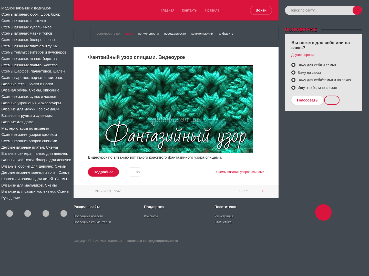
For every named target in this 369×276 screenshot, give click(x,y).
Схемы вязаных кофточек (24, 20)
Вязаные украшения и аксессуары (31, 101)
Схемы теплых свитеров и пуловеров (34, 51)
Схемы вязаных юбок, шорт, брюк (30, 14)
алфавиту (226, 33)
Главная (168, 10)
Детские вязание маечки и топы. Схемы (35, 168)
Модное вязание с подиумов (26, 8)
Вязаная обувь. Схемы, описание (30, 88)
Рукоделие (11, 193)
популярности (148, 33)
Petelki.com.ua (111, 241)
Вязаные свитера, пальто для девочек (34, 150)
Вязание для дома (18, 119)
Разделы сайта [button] (87, 207)
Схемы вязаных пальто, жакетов (29, 64)
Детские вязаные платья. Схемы (30, 144)
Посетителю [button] (225, 207)
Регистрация (223, 216)
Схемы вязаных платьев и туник (29, 45)
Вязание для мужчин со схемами (30, 107)
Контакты (189, 10)
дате (129, 33)
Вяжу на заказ (308, 72)
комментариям (202, 33)
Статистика (222, 222)
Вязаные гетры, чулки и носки (27, 82)
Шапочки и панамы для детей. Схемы (34, 174)
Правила (212, 10)
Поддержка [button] (154, 207)
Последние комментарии (92, 222)
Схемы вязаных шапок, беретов (29, 57)
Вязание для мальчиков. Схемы (29, 181)
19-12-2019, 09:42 (107, 191)
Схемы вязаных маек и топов (27, 33)
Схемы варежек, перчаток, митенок (32, 76)
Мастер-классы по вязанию (25, 125)
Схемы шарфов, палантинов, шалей (33, 70)
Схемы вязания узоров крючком (29, 131)
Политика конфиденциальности (152, 241)
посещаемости (175, 33)
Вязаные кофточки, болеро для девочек (36, 156)
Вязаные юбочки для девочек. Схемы (34, 162)
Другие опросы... (303, 55)
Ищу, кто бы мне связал (316, 88)
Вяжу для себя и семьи (316, 65)
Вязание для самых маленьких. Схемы (35, 187)
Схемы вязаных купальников (26, 27)
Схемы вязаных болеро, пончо (28, 39)
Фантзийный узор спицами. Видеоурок (136, 57)
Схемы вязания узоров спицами (29, 138)
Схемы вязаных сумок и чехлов (29, 95)
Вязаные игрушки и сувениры (27, 113)
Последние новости (88, 216)
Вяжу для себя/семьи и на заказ (323, 80)
